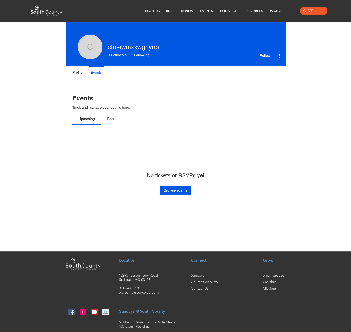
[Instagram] (83, 312)
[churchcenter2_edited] (105, 312)
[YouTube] (94, 312)
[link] (86, 119)
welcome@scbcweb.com (139, 292)
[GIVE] (313, 11)
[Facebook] (71, 312)
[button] (186, 11)
